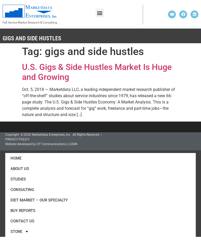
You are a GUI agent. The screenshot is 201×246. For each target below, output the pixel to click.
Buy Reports (22, 210)
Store (19, 231)
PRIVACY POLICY (17, 139)
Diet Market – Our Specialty (39, 200)
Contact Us (22, 221)
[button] (100, 13)
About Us (19, 168)
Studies (18, 179)
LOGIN (73, 144)
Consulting (22, 189)
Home (15, 158)
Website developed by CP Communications (35, 144)
